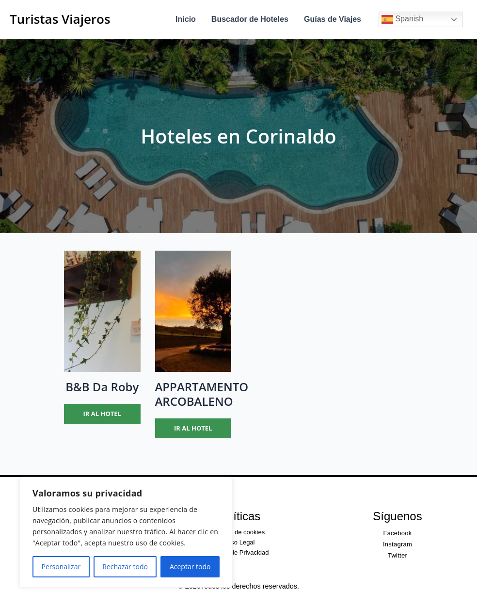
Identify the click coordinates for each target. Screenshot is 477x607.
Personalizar (61, 566)
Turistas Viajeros (60, 19)
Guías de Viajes (332, 19)
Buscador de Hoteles (249, 19)
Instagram (397, 544)
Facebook (397, 533)
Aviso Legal (239, 542)
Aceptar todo (190, 566)
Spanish (402, 19)
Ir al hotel (102, 413)
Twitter (397, 555)
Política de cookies (238, 532)
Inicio (185, 19)
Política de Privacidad (238, 552)
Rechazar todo (125, 566)
